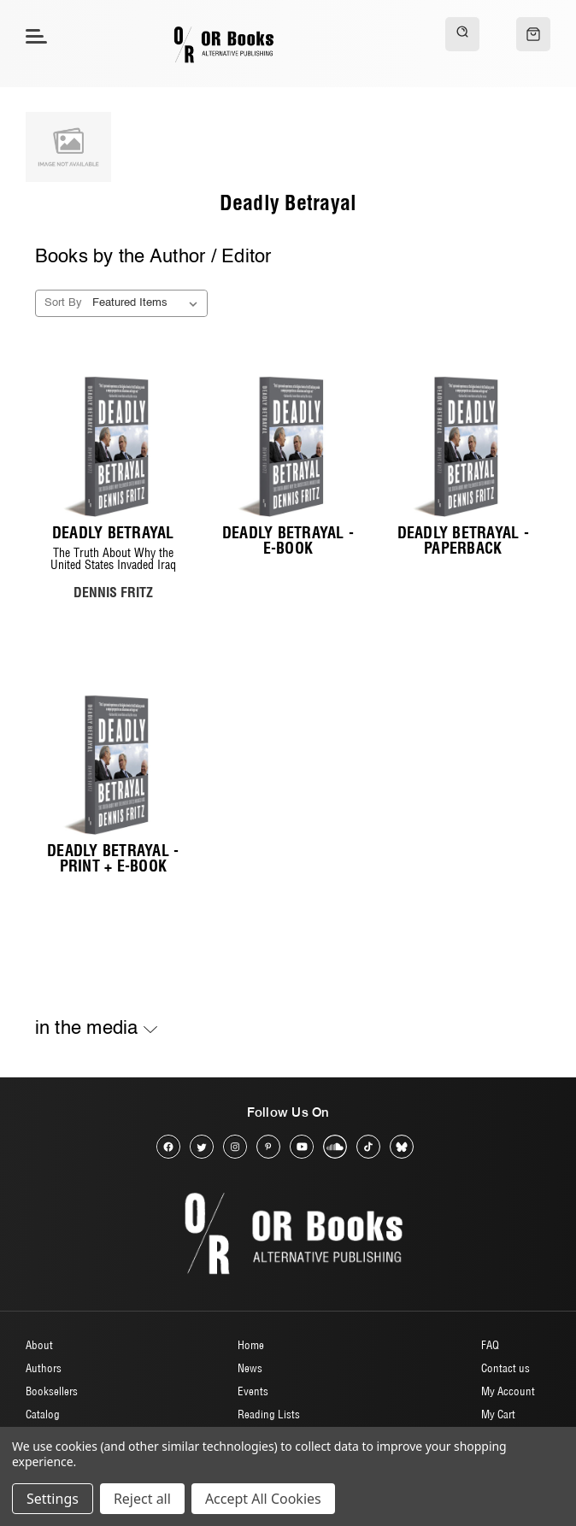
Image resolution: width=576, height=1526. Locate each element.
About (39, 1345)
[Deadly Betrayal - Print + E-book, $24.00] (113, 765)
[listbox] (148, 303)
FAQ (490, 1345)
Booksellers (52, 1391)
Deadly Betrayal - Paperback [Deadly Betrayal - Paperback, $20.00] (463, 540)
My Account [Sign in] (508, 1391)
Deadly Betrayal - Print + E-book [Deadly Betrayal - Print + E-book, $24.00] (113, 858)
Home (251, 1345)
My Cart (498, 1414)
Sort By (63, 302)
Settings (52, 1498)
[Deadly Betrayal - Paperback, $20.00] (462, 446)
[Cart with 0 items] (533, 34)
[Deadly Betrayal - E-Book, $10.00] (288, 446)
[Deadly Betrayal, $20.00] (113, 446)
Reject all (142, 1498)
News (250, 1368)
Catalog (43, 1414)
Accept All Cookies (263, 1498)
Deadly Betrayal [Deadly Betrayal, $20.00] (113, 533)
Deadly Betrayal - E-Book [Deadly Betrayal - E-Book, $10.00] (288, 540)
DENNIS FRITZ (113, 592)
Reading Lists (269, 1414)
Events (253, 1391)
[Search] (462, 34)
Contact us (505, 1368)
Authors (44, 1368)
